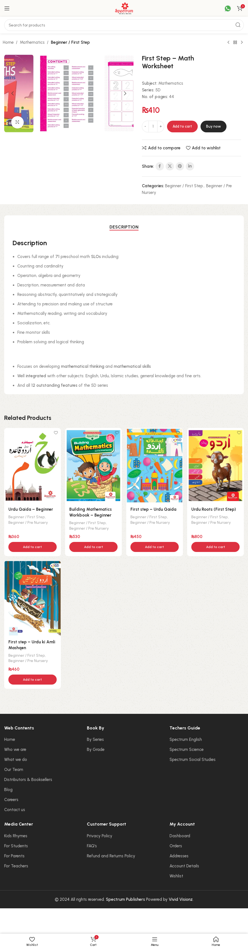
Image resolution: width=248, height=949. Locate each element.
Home (8, 42)
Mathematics (32, 42)
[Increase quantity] (160, 126)
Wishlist (176, 874)
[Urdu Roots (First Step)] (216, 465)
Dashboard (180, 834)
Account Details (184, 864)
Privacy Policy (99, 834)
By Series (95, 738)
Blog (8, 788)
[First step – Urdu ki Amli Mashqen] (32, 598)
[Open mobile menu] (7, 8)
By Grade (95, 748)
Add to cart (182, 126)
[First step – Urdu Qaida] (155, 465)
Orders (176, 844)
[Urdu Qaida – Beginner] (32, 465)
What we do (15, 758)
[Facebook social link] (160, 166)
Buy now (213, 126)
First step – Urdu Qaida (154, 508)
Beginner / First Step (70, 42)
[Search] (124, 25)
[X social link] (170, 166)
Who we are (15, 748)
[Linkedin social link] (190, 166)
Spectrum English (186, 738)
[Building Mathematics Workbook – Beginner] (93, 465)
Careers (11, 798)
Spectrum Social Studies (193, 758)
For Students (16, 844)
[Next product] (242, 42)
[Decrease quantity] (145, 126)
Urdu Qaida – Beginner (30, 508)
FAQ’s (92, 844)
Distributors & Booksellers (28, 778)
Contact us (14, 808)
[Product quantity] (153, 126)
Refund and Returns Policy (111, 854)
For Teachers (16, 864)
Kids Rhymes (15, 834)
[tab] (124, 227)
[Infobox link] (224, 8)
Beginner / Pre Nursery (28, 521)
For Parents (14, 854)
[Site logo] (124, 8)
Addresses (179, 854)
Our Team (13, 768)
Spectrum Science (187, 748)
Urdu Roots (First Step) (214, 508)
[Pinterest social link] (180, 166)
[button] (12, 93)
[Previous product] (228, 42)
